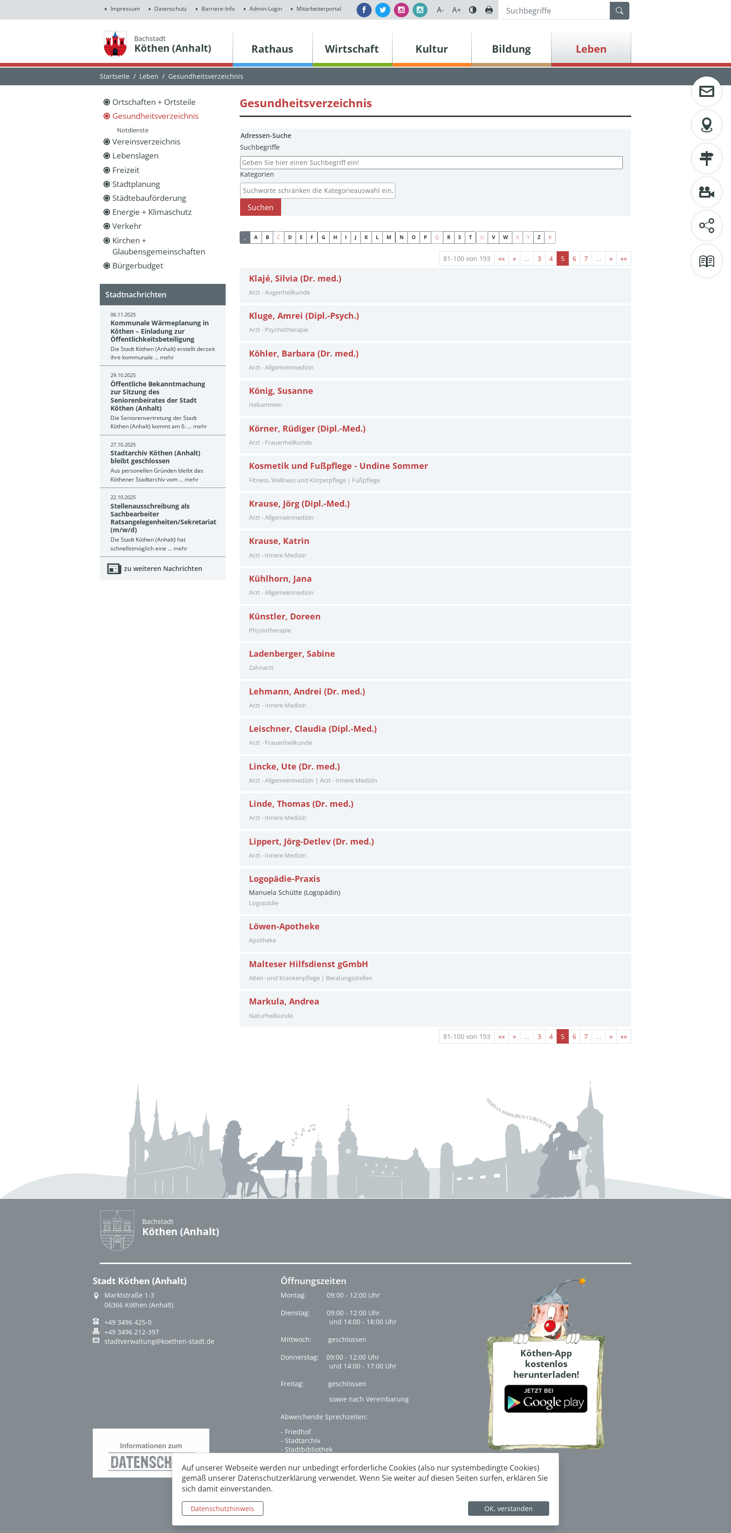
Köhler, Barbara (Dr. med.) (304, 353)
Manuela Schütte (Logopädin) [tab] (435, 890)
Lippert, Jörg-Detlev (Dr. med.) (311, 841)
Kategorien (257, 174)
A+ (456, 10)
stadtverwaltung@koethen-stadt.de (159, 1341)
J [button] (356, 237)
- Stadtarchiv (300, 1440)
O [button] (414, 237)
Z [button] (539, 237)
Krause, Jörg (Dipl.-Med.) (299, 504)
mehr (167, 357)
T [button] (470, 237)
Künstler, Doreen (285, 616)
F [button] (311, 237)
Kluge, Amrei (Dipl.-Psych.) (304, 316)
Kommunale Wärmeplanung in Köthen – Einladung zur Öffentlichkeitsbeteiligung (159, 331)
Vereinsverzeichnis (146, 141)
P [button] (425, 237)
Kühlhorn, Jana (280, 579)
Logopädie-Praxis (284, 879)
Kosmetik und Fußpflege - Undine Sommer (338, 466)
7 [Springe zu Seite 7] (586, 258)
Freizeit (125, 170)
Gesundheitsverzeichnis (155, 115)
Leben (149, 76)
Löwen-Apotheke (284, 926)
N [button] (402, 237)
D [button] (290, 237)
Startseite (115, 76)
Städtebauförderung (149, 197)
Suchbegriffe (260, 147)
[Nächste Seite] (611, 258)
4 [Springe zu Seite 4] (551, 258)
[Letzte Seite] (623, 258)
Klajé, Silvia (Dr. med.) (295, 278)
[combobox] (317, 191)
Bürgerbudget (137, 265)
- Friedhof (296, 1431)
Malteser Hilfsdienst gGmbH (308, 964)
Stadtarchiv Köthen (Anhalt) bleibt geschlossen (155, 456)
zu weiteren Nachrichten (163, 568)
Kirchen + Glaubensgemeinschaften (158, 246)
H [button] (335, 237)
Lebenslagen (135, 155)
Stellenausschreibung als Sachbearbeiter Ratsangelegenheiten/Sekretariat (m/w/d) (163, 518)
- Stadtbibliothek (306, 1449)
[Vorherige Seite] (514, 258)
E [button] (301, 237)
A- (440, 10)
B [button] (267, 237)
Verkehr (127, 225)
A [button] (256, 237)
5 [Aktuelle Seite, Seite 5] (563, 258)
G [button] (323, 237)
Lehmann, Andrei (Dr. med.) (307, 691)
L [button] (377, 237)
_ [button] (245, 237)
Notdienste (132, 130)
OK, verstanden (508, 1508)
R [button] (448, 237)
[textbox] (320, 191)
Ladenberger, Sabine (292, 654)
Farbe (472, 9)
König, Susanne (281, 391)
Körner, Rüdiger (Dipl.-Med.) (307, 428)
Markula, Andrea (284, 1001)
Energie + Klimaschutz (152, 211)
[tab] (435, 286)
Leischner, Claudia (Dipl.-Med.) (313, 729)
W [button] (505, 237)
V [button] (493, 237)
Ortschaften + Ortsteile (154, 101)
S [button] (459, 237)
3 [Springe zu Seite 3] (539, 258)
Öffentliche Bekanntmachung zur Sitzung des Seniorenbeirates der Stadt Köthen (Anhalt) (157, 395)
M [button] (388, 237)
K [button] (366, 237)
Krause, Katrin (279, 541)
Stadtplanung (136, 184)
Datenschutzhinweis (222, 1508)
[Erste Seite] (501, 258)
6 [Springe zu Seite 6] (574, 258)
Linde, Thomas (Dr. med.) (301, 804)
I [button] (346, 237)
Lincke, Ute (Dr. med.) (294, 766)
